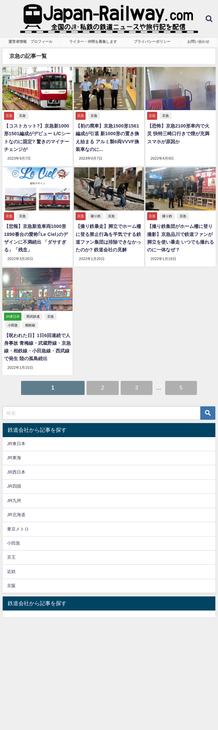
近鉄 (11, 571)
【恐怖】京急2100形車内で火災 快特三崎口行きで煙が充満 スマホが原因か (178, 134)
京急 (22, 115)
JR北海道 (16, 514)
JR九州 (14, 500)
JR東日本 (16, 443)
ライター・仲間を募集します (93, 41)
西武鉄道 (33, 316)
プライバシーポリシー (152, 41)
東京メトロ (18, 529)
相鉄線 (30, 325)
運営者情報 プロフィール (30, 41)
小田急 (13, 325)
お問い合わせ (198, 41)
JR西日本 (16, 472)
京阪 (11, 585)
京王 (11, 557)
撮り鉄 (96, 216)
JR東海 (14, 458)
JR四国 (14, 486)
